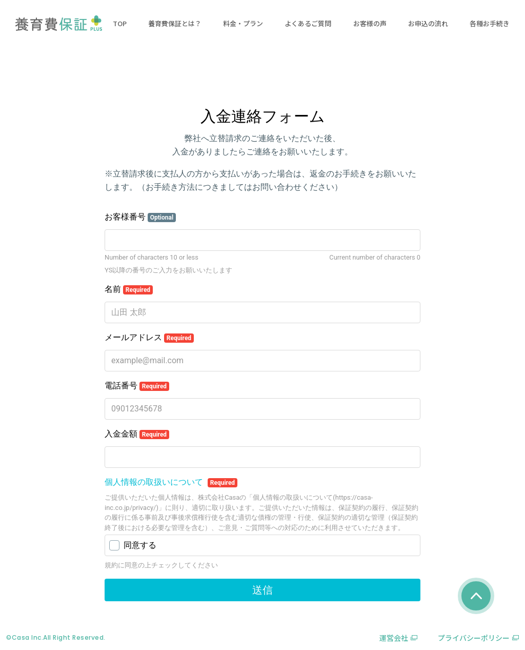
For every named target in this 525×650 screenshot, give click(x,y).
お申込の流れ (428, 23)
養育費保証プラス (58, 23)
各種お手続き (490, 23)
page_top (476, 596)
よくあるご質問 (308, 23)
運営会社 (393, 638)
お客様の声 (370, 23)
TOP (120, 23)
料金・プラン (243, 23)
